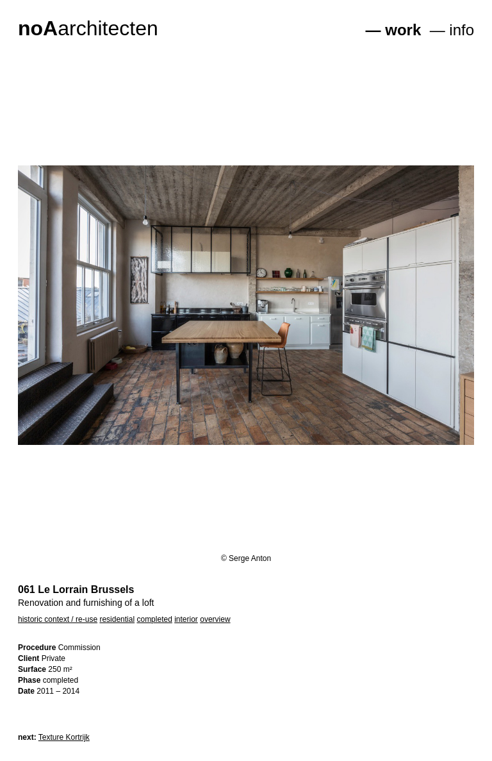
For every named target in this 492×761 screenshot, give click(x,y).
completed (154, 619)
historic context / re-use (57, 619)
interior (186, 619)
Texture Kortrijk (64, 737)
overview (215, 619)
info (461, 29)
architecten (88, 28)
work (403, 29)
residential (117, 619)
